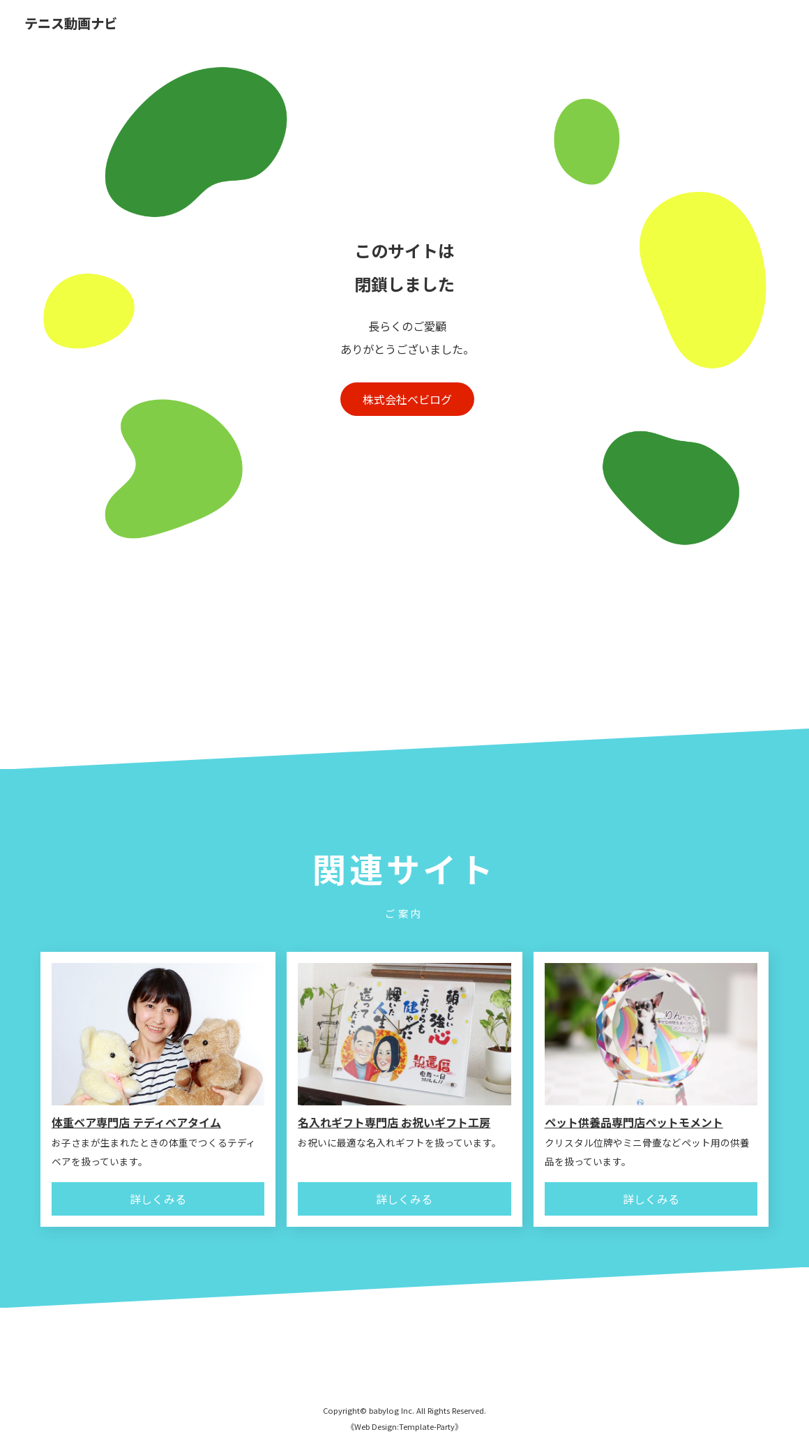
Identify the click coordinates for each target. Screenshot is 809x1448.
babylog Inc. (391, 1410)
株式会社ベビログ (407, 399)
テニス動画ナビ (70, 24)
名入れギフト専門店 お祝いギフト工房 (394, 1122)
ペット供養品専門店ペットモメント (634, 1122)
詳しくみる (158, 1199)
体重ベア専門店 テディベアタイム (136, 1122)
